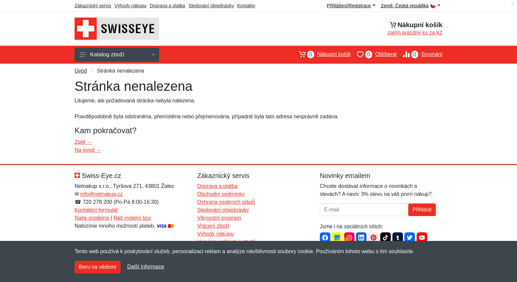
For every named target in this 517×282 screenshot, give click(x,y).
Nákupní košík (322, 54)
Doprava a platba (167, 5)
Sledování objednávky (211, 5)
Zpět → (83, 142)
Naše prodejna (92, 218)
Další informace (145, 266)
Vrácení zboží (213, 226)
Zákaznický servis (93, 5)
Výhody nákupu (130, 5)
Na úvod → (88, 150)
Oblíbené (374, 54)
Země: (410, 5)
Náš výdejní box (132, 218)
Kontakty (246, 5)
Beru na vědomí (97, 267)
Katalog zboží (117, 54)
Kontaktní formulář (96, 210)
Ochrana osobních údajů (226, 202)
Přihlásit (422, 209)
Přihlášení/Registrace (351, 5)
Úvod (81, 71)
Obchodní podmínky (221, 194)
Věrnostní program (219, 218)
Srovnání (419, 54)
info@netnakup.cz (101, 194)
